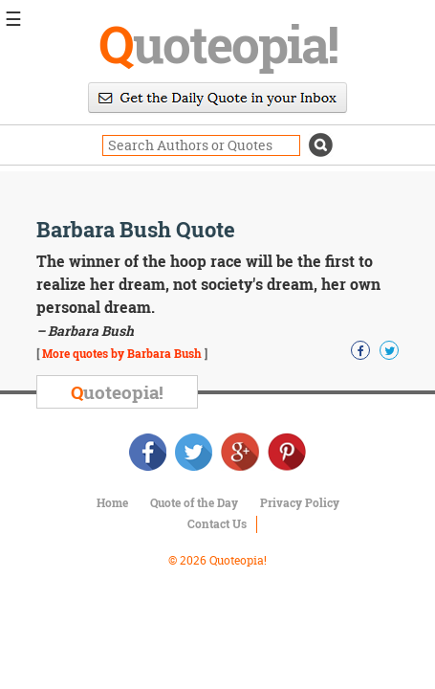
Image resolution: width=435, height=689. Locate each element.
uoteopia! (217, 43)
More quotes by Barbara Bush (122, 353)
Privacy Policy (299, 502)
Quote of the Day (194, 502)
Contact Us (217, 523)
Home (112, 502)
